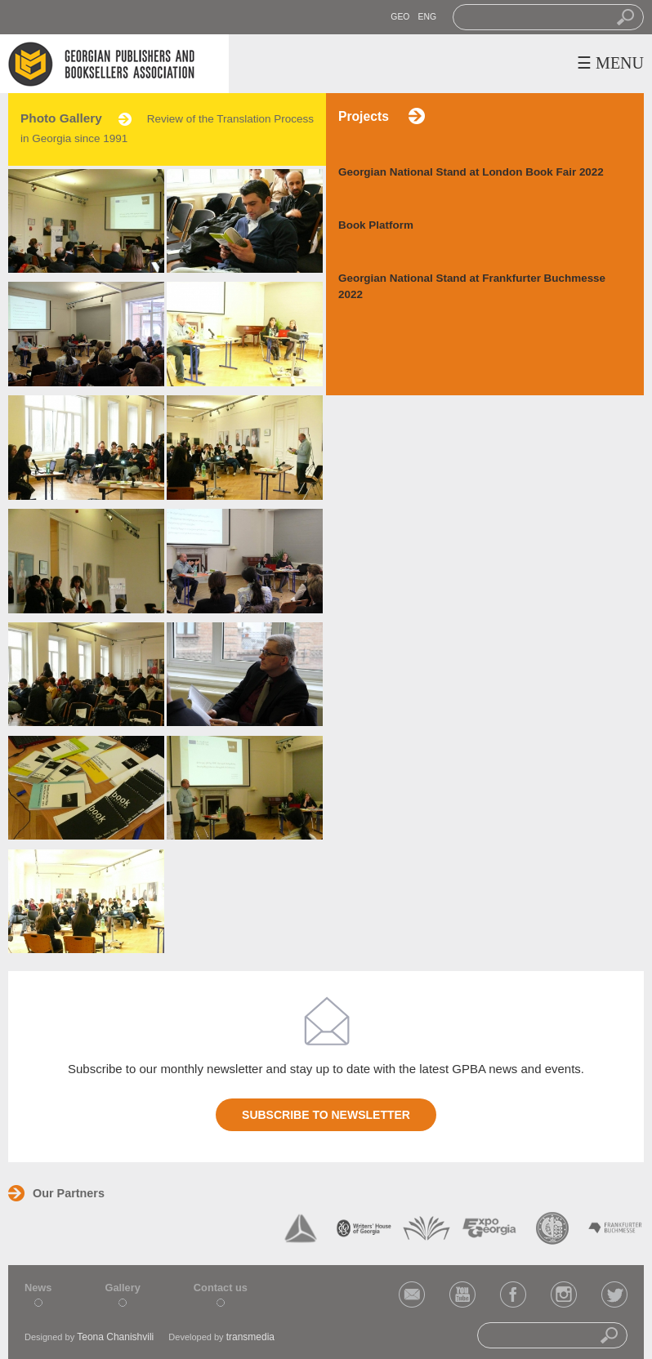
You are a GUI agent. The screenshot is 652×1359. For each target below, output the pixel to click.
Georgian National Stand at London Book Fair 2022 (471, 172)
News (38, 1287)
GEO (400, 16)
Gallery (122, 1287)
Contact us (221, 1287)
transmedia (250, 1337)
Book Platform (375, 225)
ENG (427, 16)
